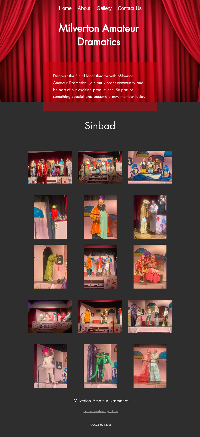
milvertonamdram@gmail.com (101, 411)
